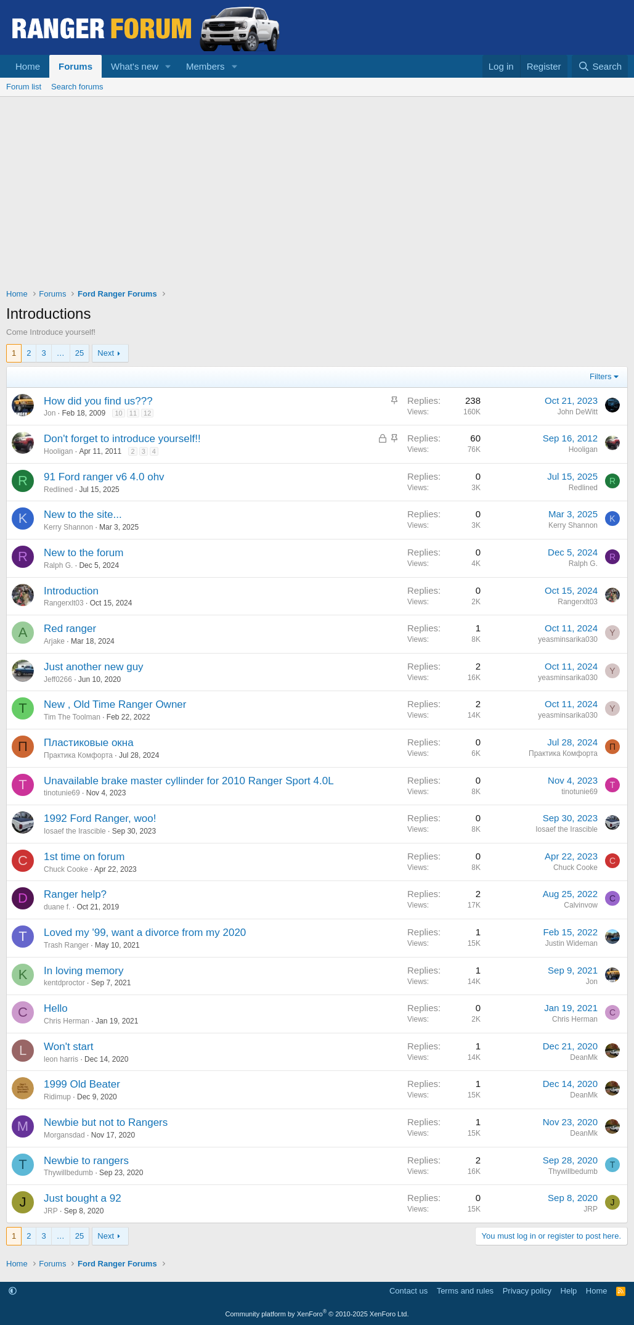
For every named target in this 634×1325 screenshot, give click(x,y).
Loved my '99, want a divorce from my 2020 (145, 932)
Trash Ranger (66, 945)
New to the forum (83, 553)
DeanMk (584, 1057)
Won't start (68, 1046)
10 (118, 413)
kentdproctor (64, 982)
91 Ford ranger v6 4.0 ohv (104, 477)
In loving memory (83, 971)
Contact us (408, 1290)
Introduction (71, 591)
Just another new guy (94, 667)
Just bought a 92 (82, 1198)
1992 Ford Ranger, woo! (100, 818)
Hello (56, 1008)
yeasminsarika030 (568, 639)
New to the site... (83, 514)
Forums (75, 66)
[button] (168, 66)
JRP (51, 1211)
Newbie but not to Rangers (106, 1122)
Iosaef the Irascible (75, 831)
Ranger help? (75, 894)
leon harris (61, 1059)
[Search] (600, 66)
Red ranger (70, 628)
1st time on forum (84, 857)
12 (147, 413)
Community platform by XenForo (317, 1314)
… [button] (61, 353)
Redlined (58, 489)
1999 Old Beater (82, 1084)
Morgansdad (64, 1135)
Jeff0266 (58, 679)
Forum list (23, 86)
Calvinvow (581, 905)
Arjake (54, 641)
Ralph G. (58, 565)
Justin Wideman (571, 943)
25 (79, 353)
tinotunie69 (62, 793)
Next (105, 353)
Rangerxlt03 (64, 603)
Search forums (77, 86)
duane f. (57, 907)
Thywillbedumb (68, 1172)
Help (569, 1290)
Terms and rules (465, 1290)
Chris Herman (66, 1021)
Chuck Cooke (66, 869)
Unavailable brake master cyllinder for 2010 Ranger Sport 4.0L (189, 781)
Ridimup (57, 1097)
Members (205, 66)
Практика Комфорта (78, 755)
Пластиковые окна (89, 743)
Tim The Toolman (72, 717)
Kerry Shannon (68, 527)
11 (133, 413)
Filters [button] (600, 376)
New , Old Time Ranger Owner (115, 704)
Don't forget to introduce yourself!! (122, 439)
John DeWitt (578, 412)
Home (27, 66)
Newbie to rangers (86, 1161)
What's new (134, 66)
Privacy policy (527, 1290)
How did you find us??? (98, 401)
